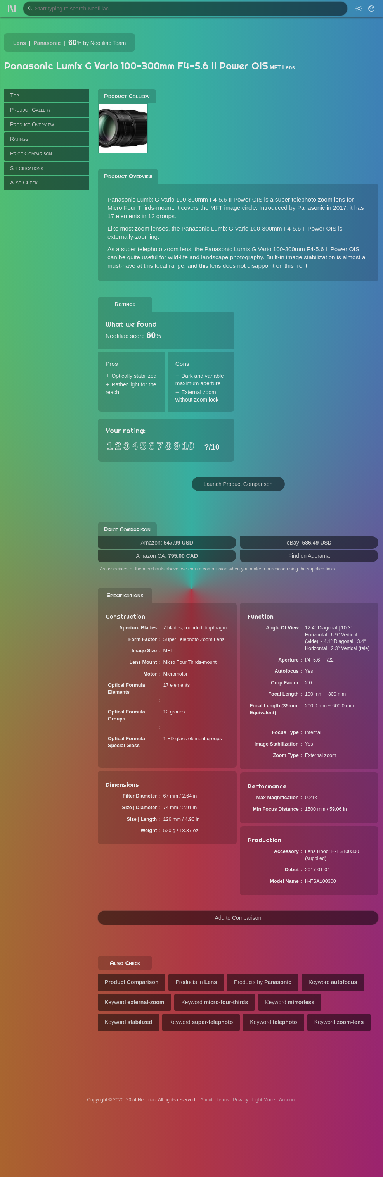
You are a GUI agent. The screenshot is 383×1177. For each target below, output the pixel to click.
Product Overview (32, 124)
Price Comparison (31, 153)
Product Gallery (30, 110)
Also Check (24, 182)
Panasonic (47, 43)
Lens (19, 43)
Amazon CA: (167, 556)
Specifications (26, 168)
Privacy (240, 1100)
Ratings (19, 139)
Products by (262, 982)
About (206, 1100)
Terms (223, 1100)
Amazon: (167, 542)
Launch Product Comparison (238, 484)
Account (287, 1100)
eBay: (309, 542)
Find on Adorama (309, 556)
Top (14, 95)
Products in (196, 982)
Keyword (332, 982)
